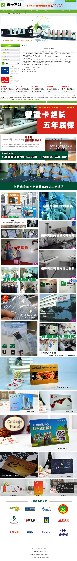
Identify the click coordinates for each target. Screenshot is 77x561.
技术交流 (7, 49)
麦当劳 (11, 77)
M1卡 (52, 95)
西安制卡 (20, 95)
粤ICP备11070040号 (45, 557)
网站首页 (5, 11)
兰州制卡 (24, 97)
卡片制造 (30, 11)
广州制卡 (55, 95)
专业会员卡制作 (25, 99)
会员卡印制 (63, 97)
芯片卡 (40, 95)
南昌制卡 (68, 95)
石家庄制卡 (72, 95)
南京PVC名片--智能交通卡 (31, 71)
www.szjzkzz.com (6, 88)
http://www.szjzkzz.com (35, 67)
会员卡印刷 (68, 97)
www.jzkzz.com (52, 88)
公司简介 (13, 11)
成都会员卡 (39, 97)
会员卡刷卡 (12, 99)
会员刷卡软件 (25, 95)
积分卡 (37, 95)
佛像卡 (30, 95)
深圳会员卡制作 (45, 97)
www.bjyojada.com (22, 90)
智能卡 (43, 95)
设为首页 (68, 0)
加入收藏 (73, 0)
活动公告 (7, 59)
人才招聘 (63, 11)
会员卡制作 (51, 97)
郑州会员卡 (74, 97)
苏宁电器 (12, 66)
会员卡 (33, 95)
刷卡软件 (38, 11)
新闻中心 (21, 11)
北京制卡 (16, 95)
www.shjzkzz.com (37, 88)
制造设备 (54, 11)
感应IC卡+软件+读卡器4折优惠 (14, 14)
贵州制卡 (15, 97)
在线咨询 (71, 11)
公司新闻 (7, 56)
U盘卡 (32, 97)
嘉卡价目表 (4, 14)
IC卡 (47, 95)
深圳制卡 (12, 95)
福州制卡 (59, 95)
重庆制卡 (28, 97)
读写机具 (46, 11)
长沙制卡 (64, 95)
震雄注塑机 (31, 99)
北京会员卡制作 (57, 97)
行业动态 (7, 52)
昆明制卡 (20, 97)
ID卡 (49, 95)
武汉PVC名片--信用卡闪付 (31, 69)
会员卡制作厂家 (18, 99)
